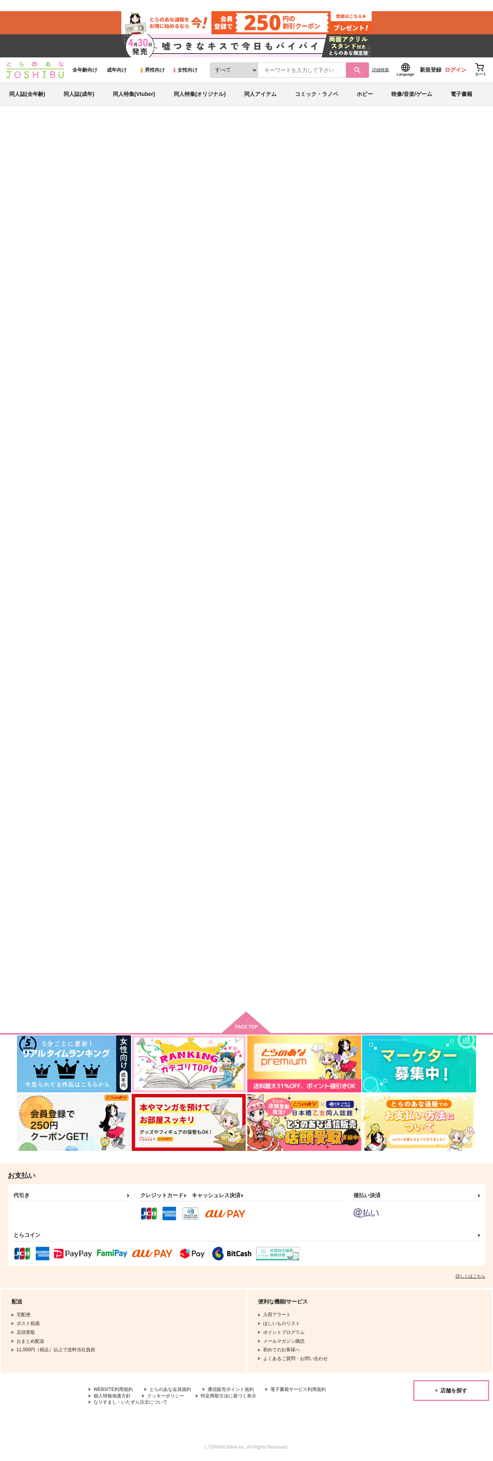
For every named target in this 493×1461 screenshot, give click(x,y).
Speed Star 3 (421, 556)
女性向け (185, 70)
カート (381, 433)
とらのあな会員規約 (170, 1389)
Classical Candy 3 (276, 742)
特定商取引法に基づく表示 (228, 1396)
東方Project (404, 164)
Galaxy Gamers (122, 556)
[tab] (194, 244)
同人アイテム (260, 94)
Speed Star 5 (270, 369)
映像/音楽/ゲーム (411, 94)
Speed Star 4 (345, 369)
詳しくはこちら (470, 1276)
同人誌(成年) (79, 94)
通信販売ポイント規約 (231, 1389)
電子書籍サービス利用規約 (298, 1389)
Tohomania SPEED (352, 556)
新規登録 (430, 70)
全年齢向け (84, 70)
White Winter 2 (197, 742)
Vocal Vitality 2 (348, 742)
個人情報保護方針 (112, 1396)
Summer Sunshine (428, 742)
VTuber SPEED (275, 164)
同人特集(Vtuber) (134, 94)
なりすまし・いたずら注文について (131, 1402)
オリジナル (375, 164)
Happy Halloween (276, 556)
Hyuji (87, 164)
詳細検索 (380, 69)
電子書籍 (461, 94)
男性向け (152, 70)
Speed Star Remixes (430, 369)
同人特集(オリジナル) (200, 94)
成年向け (117, 70)
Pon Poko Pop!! (123, 742)
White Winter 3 (322, 164)
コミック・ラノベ (316, 94)
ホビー (365, 94)
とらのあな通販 (31, 127)
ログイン (455, 70)
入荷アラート (360, 148)
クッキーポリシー (165, 1396)
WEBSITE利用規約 (113, 1389)
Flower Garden (121, 929)
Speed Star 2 (195, 929)
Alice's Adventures (202, 556)
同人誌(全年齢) (27, 94)
